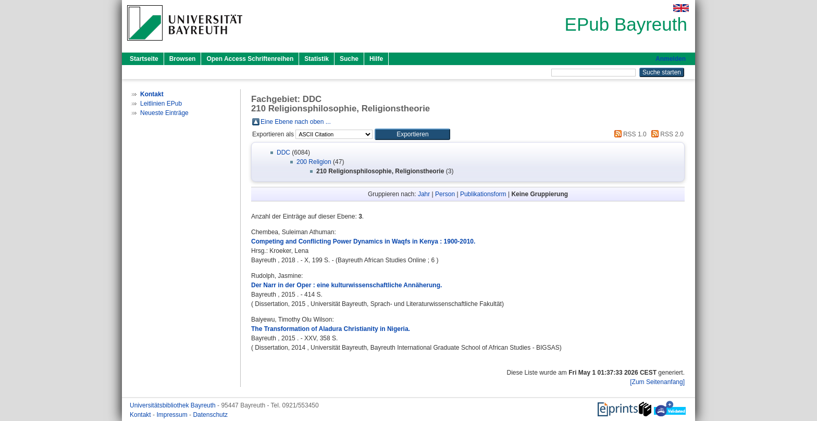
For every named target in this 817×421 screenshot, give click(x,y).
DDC (283, 152)
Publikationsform (483, 194)
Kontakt (141, 414)
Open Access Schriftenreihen (249, 58)
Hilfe (376, 58)
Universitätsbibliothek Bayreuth (173, 405)
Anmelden (670, 58)
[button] (412, 134)
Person (445, 194)
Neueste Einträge (164, 113)
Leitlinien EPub (161, 103)
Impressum (172, 414)
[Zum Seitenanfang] (657, 382)
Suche (349, 58)
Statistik (316, 58)
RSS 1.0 (629, 134)
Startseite (144, 58)
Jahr (424, 194)
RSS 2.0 (666, 134)
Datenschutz (210, 414)
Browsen (182, 58)
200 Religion (313, 161)
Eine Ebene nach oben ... (296, 121)
